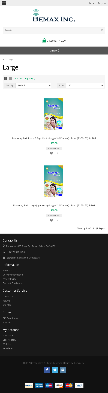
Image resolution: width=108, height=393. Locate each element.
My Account (8, 335)
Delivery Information (13, 274)
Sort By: (10, 85)
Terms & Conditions (12, 283)
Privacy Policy (9, 278)
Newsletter (8, 348)
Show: (61, 85)
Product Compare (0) (24, 78)
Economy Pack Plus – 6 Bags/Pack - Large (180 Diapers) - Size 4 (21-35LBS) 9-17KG (54, 138)
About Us (7, 270)
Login (91, 3)
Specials (7, 322)
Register (102, 3)
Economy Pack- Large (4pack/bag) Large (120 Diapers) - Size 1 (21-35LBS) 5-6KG (54, 205)
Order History (9, 339)
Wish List (7, 344)
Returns (6, 300)
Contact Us (34, 257)
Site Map (7, 304)
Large (10, 59)
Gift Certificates (10, 318)
